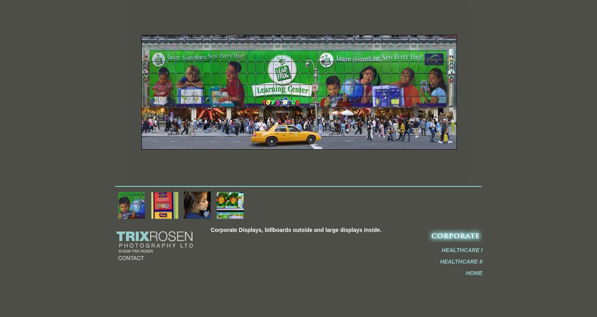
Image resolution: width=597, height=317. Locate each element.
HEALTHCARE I (462, 250)
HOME (474, 273)
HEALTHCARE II (461, 261)
